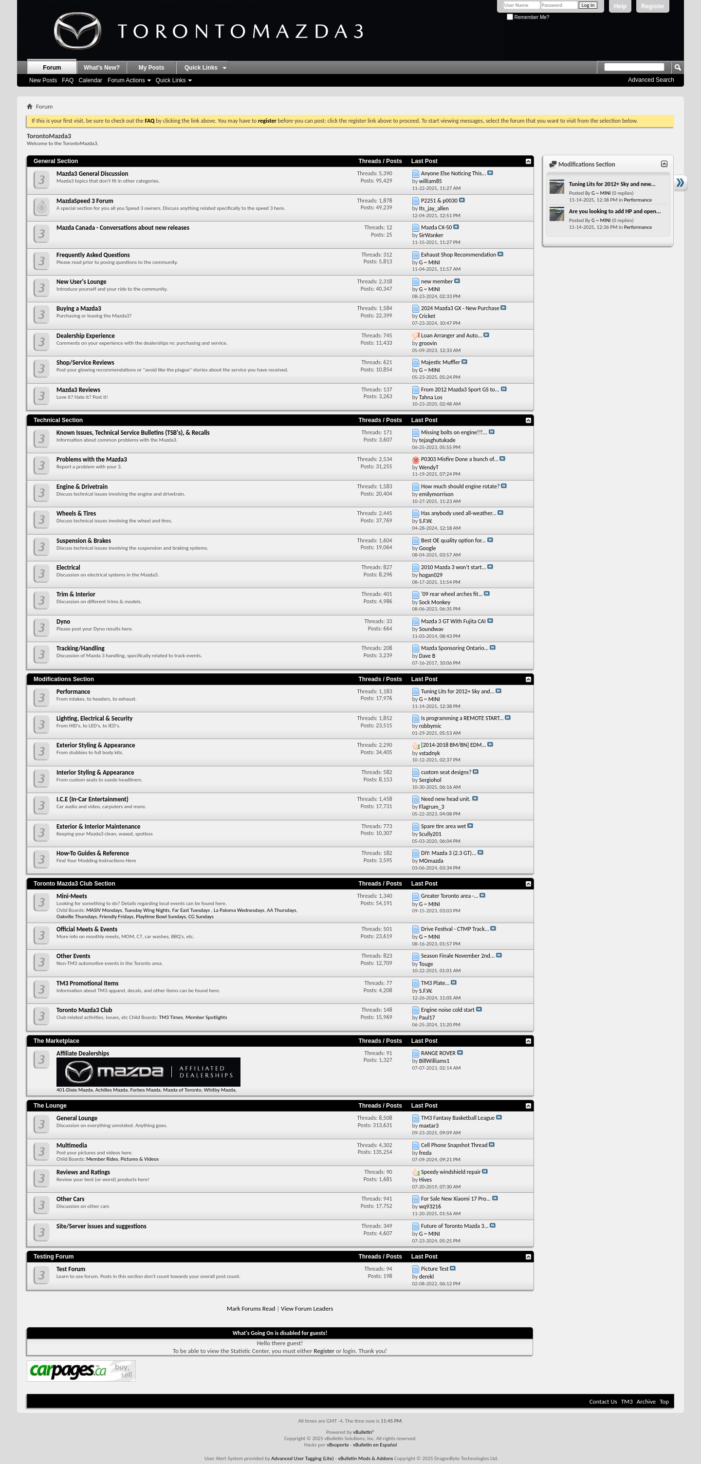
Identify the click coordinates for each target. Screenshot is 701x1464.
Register (652, 6)
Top (664, 1401)
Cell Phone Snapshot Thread (454, 1145)
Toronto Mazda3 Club (84, 1010)
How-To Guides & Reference (92, 853)
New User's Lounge (81, 281)
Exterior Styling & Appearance (95, 745)
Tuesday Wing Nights (147, 910)
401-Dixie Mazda (74, 1090)
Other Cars (70, 1199)
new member (437, 281)
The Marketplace (56, 1041)
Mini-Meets (71, 896)
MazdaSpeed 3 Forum (84, 200)
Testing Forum (54, 1256)
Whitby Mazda (220, 1090)
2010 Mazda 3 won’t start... (453, 567)
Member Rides (102, 1159)
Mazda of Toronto (182, 1090)
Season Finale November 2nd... (458, 955)
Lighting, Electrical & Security (94, 718)
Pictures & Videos (140, 1159)
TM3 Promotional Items (87, 983)
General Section (56, 161)
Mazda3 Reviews (78, 389)
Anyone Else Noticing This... (453, 173)
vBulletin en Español (375, 1445)
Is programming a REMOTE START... (462, 718)
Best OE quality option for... (453, 540)
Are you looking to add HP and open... (615, 211)
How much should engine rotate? (460, 486)
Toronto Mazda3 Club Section (74, 883)
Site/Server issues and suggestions (101, 1226)
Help (620, 6)
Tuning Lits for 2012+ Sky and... (458, 691)
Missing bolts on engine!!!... (454, 432)
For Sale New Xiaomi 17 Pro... (456, 1198)
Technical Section (58, 420)
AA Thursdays (281, 910)
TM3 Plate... (435, 983)
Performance (73, 691)
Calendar (90, 80)
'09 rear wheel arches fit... (451, 594)
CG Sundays (201, 916)
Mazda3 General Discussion (92, 173)
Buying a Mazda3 (78, 308)
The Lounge (50, 1105)
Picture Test (434, 1268)
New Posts (43, 80)
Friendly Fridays (116, 916)
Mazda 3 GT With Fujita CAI (453, 621)
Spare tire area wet (443, 826)
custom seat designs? (446, 772)
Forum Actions (126, 80)
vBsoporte (338, 1445)
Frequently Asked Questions (93, 255)
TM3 (627, 1401)
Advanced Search (651, 79)
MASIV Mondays (104, 910)
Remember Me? (528, 17)
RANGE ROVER (438, 1053)
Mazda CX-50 (436, 227)
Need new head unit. (446, 799)
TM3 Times (171, 1017)
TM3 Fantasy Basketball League (458, 1117)
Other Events (73, 956)
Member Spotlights (206, 1017)
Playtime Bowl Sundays (160, 916)
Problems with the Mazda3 (91, 459)
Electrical (68, 567)
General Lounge (76, 1118)
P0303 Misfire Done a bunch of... (459, 459)
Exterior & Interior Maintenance (98, 826)
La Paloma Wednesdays (239, 910)
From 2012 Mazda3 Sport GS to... (460, 389)
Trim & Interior (75, 594)
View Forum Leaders (307, 1308)
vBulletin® (364, 1432)
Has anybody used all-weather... (458, 513)
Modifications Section (64, 679)
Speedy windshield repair (451, 1171)
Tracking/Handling (80, 648)
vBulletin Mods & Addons (365, 1458)
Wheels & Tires (76, 513)
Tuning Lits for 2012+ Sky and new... (612, 184)
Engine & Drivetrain (82, 486)
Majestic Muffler (440, 362)
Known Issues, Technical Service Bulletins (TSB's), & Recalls (133, 432)
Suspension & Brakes (83, 540)
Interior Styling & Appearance (95, 772)
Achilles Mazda (111, 1090)
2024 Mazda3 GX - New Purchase (460, 308)
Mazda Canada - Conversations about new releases (122, 227)
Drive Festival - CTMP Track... (455, 929)
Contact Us (603, 1401)
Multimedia (71, 1145)
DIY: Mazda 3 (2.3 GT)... (448, 853)
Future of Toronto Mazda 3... (455, 1226)
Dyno (63, 621)
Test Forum (70, 1269)
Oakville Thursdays (76, 916)
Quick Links (171, 80)
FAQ (68, 80)
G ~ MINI (600, 193)
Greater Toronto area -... (450, 895)
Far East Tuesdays (191, 910)
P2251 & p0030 (439, 200)
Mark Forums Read (251, 1308)
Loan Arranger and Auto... (451, 335)
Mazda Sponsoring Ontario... (454, 648)
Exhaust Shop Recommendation (458, 254)
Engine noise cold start (448, 1009)
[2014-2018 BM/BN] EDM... (453, 744)
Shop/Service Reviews (85, 362)
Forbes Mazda (145, 1090)
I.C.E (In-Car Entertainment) (92, 799)
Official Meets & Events (86, 929)
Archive (646, 1401)
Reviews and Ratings (83, 1172)
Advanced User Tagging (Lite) (302, 1458)
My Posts (152, 67)
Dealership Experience (85, 335)
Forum (52, 67)
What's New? (102, 67)
